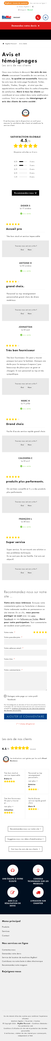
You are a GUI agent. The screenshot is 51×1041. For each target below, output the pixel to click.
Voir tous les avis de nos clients (24, 849)
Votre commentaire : (13, 670)
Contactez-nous (9, 949)
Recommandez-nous (24, 193)
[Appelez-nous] (38, 17)
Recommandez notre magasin (14, 965)
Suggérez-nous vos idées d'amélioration (24, 839)
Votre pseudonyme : (13, 637)
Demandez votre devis (25, 25)
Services (6, 931)
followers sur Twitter (29, 619)
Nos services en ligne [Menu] (15, 943)
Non (30, 249)
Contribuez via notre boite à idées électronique (22, 961)
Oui (22, 249)
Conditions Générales (39, 1023)
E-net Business (9, 1033)
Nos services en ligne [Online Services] (37, 3)
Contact (5, 935)
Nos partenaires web (25, 1026)
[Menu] (45, 17)
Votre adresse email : (14, 648)
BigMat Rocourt (10, 44)
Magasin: (26, 10)
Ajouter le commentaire (25, 716)
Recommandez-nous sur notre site (24, 829)
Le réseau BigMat (23, 6)
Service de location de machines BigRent (19, 957)
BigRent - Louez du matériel (16, 3)
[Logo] (12, 17)
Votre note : (9, 632)
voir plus (32, 781)
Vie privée (28, 1021)
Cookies (37, 1021)
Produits (5, 926)
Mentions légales (17, 1021)
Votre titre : (9, 659)
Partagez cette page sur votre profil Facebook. (22, 698)
